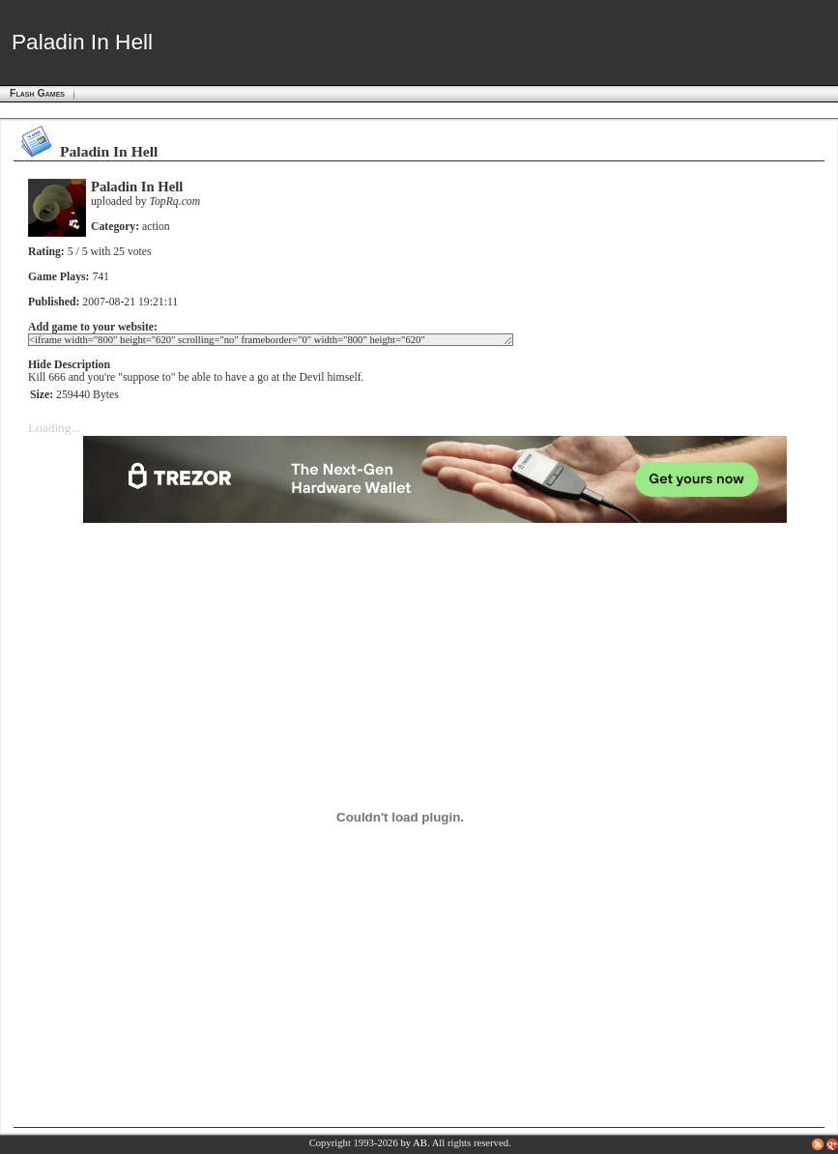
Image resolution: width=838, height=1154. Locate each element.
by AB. (414, 1143)
